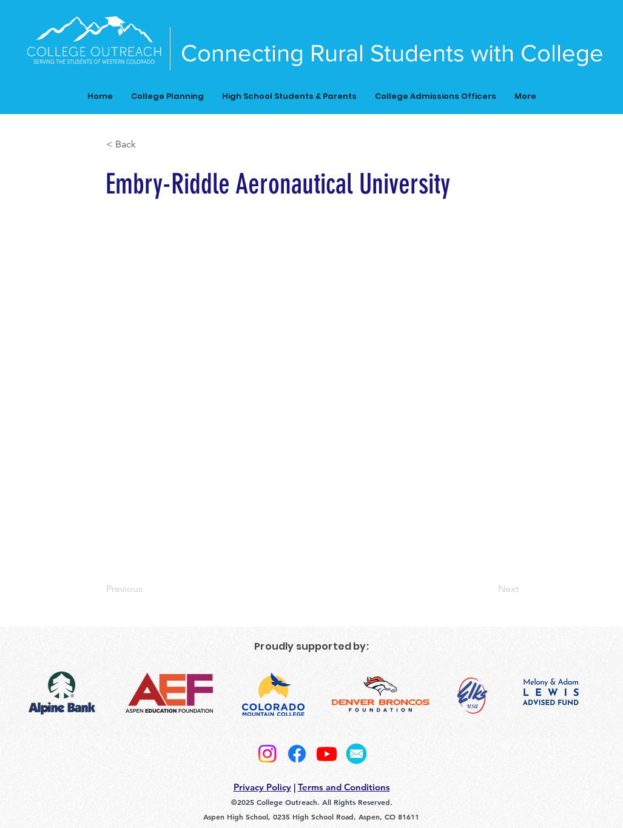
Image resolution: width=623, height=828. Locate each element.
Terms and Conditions (344, 787)
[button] (146, 144)
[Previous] (146, 589)
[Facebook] (297, 754)
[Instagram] (267, 754)
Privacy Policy (262, 787)
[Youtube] (326, 754)
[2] (356, 754)
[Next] (488, 589)
